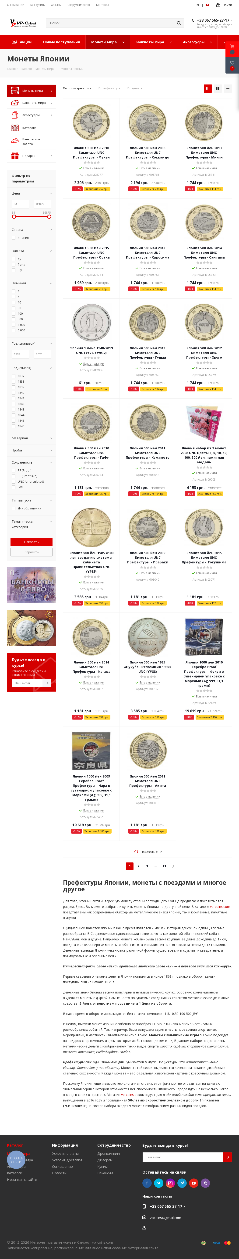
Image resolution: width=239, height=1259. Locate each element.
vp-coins (127, 1094)
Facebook (147, 1183)
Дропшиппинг (109, 1153)
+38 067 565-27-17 (213, 20)
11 (164, 866)
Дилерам (104, 1160)
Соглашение (62, 1166)
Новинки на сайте (22, 1179)
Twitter (158, 1183)
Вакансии (105, 1173)
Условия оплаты (65, 1153)
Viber (205, 1183)
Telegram (182, 1183)
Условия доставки (67, 1160)
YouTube (193, 1183)
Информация (65, 1145)
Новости (59, 1173)
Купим (102, 1166)
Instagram (170, 1183)
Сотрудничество (114, 1145)
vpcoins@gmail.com (165, 1217)
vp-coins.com (219, 906)
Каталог (15, 1145)
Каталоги (14, 1173)
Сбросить (32, 552)
